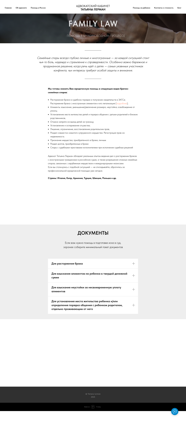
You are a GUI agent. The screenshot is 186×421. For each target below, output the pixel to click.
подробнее (121, 103)
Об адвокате (21, 8)
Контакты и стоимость (163, 8)
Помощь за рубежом (141, 8)
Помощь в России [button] (38, 8)
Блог (179, 8)
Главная (8, 8)
